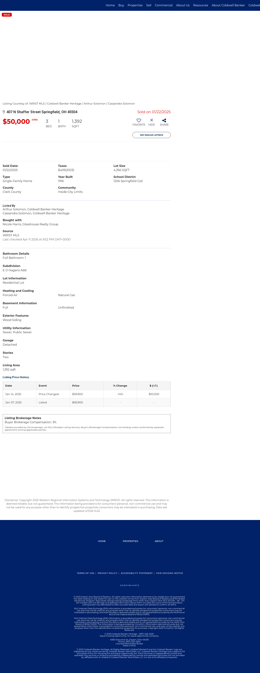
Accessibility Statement (137, 573)
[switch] (139, 123)
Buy (121, 5)
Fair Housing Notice (169, 573)
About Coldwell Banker (228, 5)
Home (110, 5)
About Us (183, 5)
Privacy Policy (107, 573)
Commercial (164, 5)
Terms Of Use (85, 573)
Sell (148, 5)
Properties (135, 5)
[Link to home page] (4, 5)
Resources (200, 5)
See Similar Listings (151, 135)
